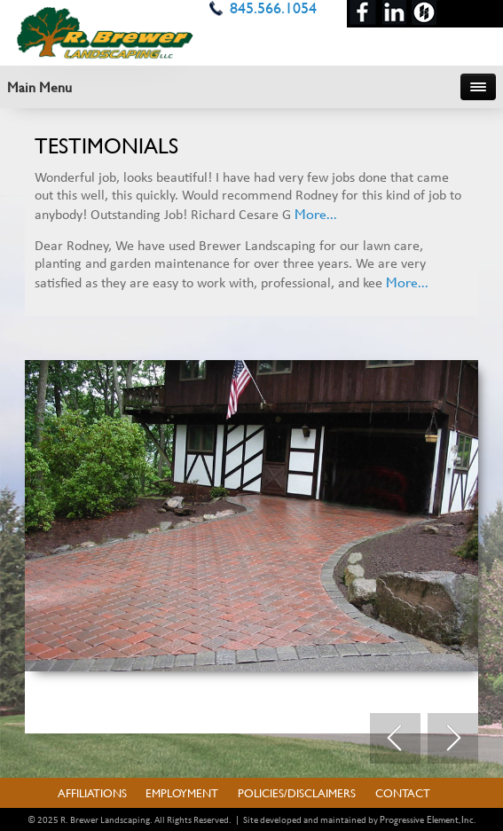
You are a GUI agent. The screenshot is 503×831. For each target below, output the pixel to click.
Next (453, 738)
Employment (181, 793)
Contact (402, 793)
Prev (395, 738)
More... (316, 213)
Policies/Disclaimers (297, 793)
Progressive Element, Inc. (427, 819)
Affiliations (92, 793)
